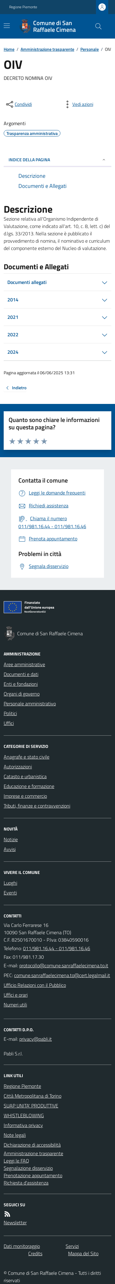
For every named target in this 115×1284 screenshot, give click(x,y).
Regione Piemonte (23, 7)
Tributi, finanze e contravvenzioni (37, 805)
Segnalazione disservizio (28, 1168)
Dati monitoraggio (22, 1246)
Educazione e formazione (29, 786)
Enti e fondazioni (21, 684)
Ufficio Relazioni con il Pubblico (35, 985)
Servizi (72, 1246)
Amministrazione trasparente (47, 49)
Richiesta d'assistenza (26, 1182)
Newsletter (15, 1222)
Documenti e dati (21, 674)
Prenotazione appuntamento (33, 1175)
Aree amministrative (24, 664)
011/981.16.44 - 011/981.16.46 (56, 948)
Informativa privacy (23, 1125)
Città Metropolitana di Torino (32, 1095)
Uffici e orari (16, 994)
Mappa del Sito (83, 1253)
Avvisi (10, 849)
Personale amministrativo (30, 703)
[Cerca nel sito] (96, 26)
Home (9, 49)
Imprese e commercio (25, 796)
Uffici (9, 723)
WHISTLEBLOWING (24, 1115)
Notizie (11, 839)
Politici (10, 713)
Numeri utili (15, 1004)
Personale (89, 49)
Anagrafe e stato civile (26, 756)
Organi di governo (22, 693)
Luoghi (10, 882)
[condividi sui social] (18, 104)
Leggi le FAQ (16, 1160)
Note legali (15, 1135)
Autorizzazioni (18, 766)
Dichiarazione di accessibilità (32, 1144)
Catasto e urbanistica (25, 776)
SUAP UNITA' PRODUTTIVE (31, 1105)
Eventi (10, 892)
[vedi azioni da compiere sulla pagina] (77, 104)
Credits (35, 1253)
